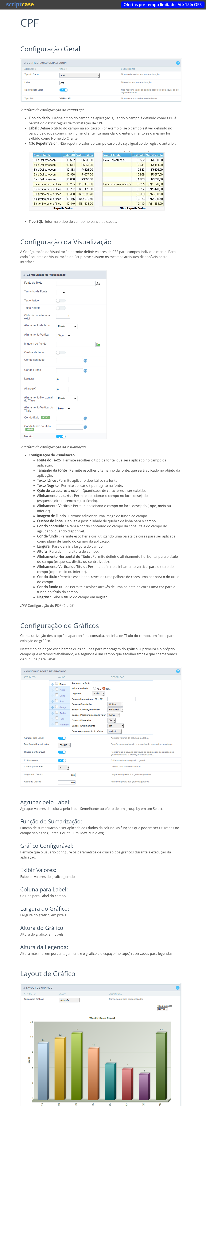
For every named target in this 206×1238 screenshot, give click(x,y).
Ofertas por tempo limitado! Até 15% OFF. (163, 4)
